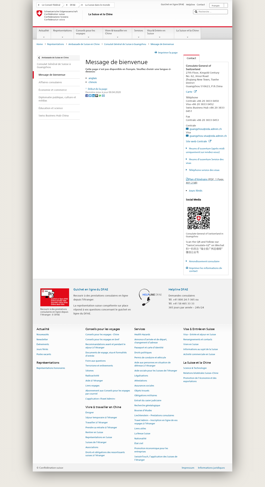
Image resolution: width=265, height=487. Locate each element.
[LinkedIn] (93, 95)
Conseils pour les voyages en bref (102, 339)
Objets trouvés (141, 390)
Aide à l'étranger (94, 380)
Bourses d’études (143, 410)
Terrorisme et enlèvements (99, 366)
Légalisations (141, 375)
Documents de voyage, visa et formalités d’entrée (106, 354)
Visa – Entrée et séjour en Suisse (199, 334)
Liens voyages (92, 385)
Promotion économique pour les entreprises (151, 450)
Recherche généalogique (147, 405)
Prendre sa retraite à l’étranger (101, 427)
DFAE (72, 5)
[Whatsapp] (100, 95)
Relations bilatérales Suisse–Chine (200, 373)
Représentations (62, 33)
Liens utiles (140, 428)
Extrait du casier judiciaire (147, 400)
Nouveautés (43, 334)
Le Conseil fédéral (51, 5)
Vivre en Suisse (190, 344)
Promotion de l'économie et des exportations (199, 380)
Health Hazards (142, 334)
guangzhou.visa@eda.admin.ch (208, 135)
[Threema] (97, 95)
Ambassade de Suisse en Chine (84, 44)
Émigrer (89, 412)
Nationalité (140, 438)
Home (40, 44)
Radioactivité (92, 375)
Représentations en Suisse (98, 437)
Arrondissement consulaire (204, 261)
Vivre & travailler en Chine (117, 33)
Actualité (44, 33)
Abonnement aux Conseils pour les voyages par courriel (107, 392)
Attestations (140, 380)
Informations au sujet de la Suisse (200, 349)
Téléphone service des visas (204, 170)
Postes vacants (44, 354)
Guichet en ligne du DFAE (90, 289)
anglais (93, 78)
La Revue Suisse (142, 433)
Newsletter (42, 339)
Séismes (89, 371)
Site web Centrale (198, 141)
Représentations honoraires (51, 368)
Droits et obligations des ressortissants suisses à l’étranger (105, 454)
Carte (191, 91)
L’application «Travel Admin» (100, 398)
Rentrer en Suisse (94, 432)
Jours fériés (195, 190)
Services (138, 33)
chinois (93, 82)
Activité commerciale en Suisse (199, 354)
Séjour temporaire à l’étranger (101, 417)
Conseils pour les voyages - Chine (102, 334)
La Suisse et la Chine (187, 33)
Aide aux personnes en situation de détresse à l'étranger (152, 364)
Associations (91, 447)
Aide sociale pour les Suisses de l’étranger (155, 371)
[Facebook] (87, 95)
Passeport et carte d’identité (148, 347)
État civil (138, 443)
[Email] (103, 95)
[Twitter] (90, 95)
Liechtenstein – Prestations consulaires (154, 415)
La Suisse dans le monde (97, 5)
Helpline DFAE (178, 289)
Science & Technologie (195, 368)
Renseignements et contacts (197, 339)
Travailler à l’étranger (96, 422)
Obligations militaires (145, 395)
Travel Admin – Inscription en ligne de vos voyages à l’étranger (155, 422)
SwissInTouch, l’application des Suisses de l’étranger (155, 458)
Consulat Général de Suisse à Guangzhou (125, 44)
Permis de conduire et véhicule (150, 357)
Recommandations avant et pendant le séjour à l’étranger (105, 346)
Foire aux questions (95, 361)
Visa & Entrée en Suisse (159, 33)
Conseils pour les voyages (88, 33)
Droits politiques (143, 352)
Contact (190, 58)
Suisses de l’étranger (95, 442)
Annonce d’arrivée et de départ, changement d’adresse (150, 341)
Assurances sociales (144, 385)
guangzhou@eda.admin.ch (206, 129)
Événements (43, 344)
